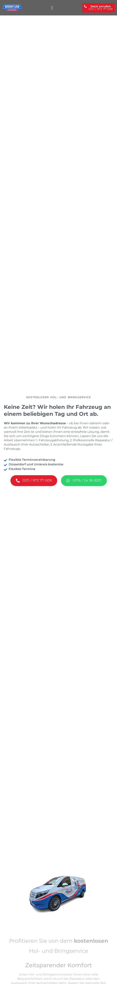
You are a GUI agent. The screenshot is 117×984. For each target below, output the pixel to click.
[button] (52, 7)
